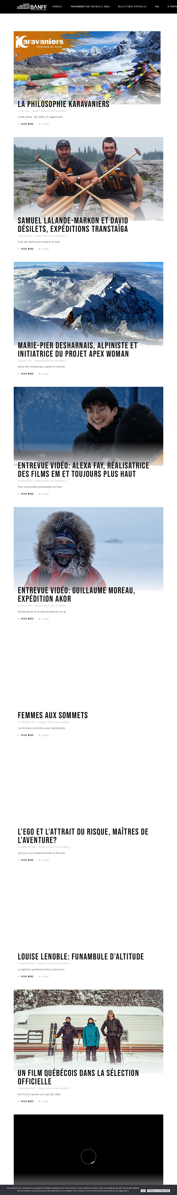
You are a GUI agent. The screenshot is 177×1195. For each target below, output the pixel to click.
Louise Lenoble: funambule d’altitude (81, 957)
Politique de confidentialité (158, 1191)
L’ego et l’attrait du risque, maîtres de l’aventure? (83, 836)
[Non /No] (173, 1189)
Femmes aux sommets (53, 715)
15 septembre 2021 (27, 722)
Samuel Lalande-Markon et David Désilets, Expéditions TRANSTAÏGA (73, 225)
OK (143, 1191)
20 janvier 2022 (25, 235)
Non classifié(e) (58, 111)
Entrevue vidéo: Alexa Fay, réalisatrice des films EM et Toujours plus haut (83, 470)
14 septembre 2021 (27, 847)
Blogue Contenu (42, 235)
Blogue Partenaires (41, 111)
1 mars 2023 (23, 111)
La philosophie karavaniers (64, 104)
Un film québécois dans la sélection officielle (78, 1077)
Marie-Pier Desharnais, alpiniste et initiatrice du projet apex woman (78, 350)
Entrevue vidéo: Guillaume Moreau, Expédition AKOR (76, 595)
